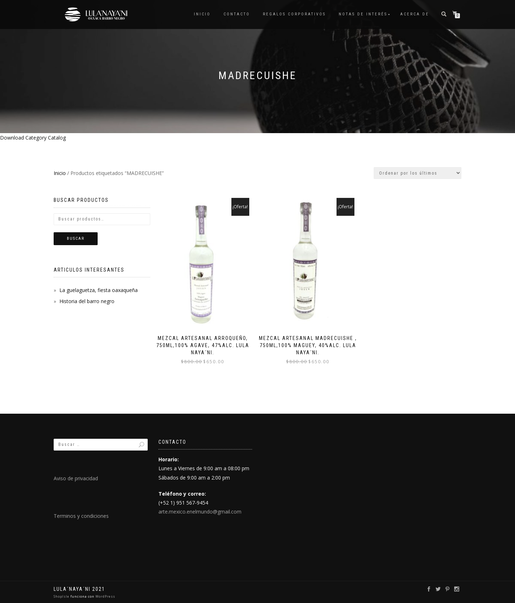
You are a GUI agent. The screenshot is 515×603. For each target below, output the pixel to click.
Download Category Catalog (33, 137)
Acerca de (414, 14)
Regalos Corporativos (294, 14)
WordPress (104, 596)
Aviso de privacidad (76, 478)
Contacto (237, 14)
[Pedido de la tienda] (417, 173)
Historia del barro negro (86, 301)
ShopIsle (62, 596)
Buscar (75, 238)
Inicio (202, 14)
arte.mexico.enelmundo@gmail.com (199, 511)
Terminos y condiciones (81, 515)
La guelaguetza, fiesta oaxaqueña (98, 290)
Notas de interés (363, 14)
